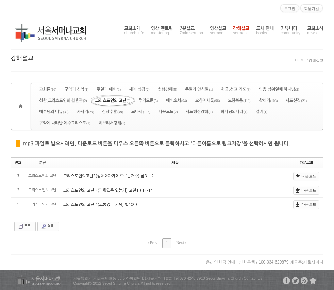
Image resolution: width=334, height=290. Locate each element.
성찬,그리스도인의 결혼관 (63, 100)
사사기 (85, 112)
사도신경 (296, 100)
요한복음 (239, 100)
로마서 (140, 112)
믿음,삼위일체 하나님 (279, 89)
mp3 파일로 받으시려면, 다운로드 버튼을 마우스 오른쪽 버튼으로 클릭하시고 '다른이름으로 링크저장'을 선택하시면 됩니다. (156, 143)
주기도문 (148, 100)
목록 (24, 226)
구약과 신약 (77, 89)
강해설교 (241, 30)
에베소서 (176, 100)
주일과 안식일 (199, 89)
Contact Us (253, 278)
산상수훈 (112, 112)
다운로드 (168, 112)
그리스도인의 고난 (113, 100)
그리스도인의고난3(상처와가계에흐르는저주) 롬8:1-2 (108, 176)
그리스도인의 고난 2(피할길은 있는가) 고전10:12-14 (108, 190)
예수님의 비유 (54, 112)
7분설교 (191, 30)
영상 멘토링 (162, 30)
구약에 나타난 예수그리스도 (64, 123)
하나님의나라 (234, 112)
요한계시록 (207, 100)
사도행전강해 (199, 112)
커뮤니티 (290, 30)
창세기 (268, 100)
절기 (262, 112)
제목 (175, 163)
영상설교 (218, 30)
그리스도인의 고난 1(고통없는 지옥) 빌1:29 (100, 204)
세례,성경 (139, 89)
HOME (300, 60)
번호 (18, 163)
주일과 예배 (109, 89)
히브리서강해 (112, 123)
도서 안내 (265, 30)
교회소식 (315, 30)
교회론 (47, 89)
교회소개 (134, 30)
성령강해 (167, 89)
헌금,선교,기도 (236, 89)
